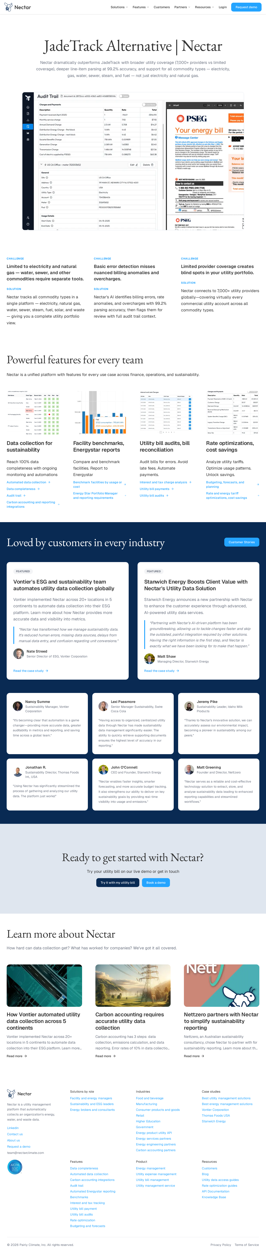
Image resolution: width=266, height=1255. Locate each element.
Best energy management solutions (227, 1105)
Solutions (119, 7)
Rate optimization (82, 1221)
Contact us (15, 1135)
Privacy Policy (221, 1246)
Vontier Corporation (215, 1111)
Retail (140, 1116)
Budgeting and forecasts (87, 1227)
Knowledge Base (214, 1198)
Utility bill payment (83, 1210)
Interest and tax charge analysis (166, 482)
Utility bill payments (157, 489)
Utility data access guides (220, 1181)
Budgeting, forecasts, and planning (232, 484)
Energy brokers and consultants (92, 1111)
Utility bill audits (154, 496)
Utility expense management (156, 1175)
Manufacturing (146, 1105)
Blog (205, 1175)
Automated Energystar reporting (92, 1192)
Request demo (246, 7)
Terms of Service (247, 1246)
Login (223, 7)
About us (13, 1141)
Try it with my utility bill (118, 883)
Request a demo (18, 1147)
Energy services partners (153, 1139)
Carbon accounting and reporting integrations (33, 504)
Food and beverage (150, 1099)
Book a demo (156, 883)
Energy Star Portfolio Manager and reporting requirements (99, 495)
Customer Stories (242, 542)
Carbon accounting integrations (92, 1181)
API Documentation (215, 1192)
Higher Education (148, 1122)
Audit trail (16, 496)
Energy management (150, 1169)
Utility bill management (152, 1181)
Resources (204, 7)
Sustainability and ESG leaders (92, 1105)
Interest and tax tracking (87, 1204)
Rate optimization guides (219, 1186)
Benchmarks (79, 1198)
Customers (162, 7)
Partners (182, 7)
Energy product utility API (154, 1134)
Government (144, 1128)
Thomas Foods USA (216, 1116)
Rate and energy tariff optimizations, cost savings (232, 495)
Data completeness (23, 489)
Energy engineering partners (156, 1145)
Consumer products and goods (158, 1111)
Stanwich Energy (214, 1122)
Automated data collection (29, 482)
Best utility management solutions (226, 1099)
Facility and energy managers (91, 1099)
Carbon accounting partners (155, 1151)
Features (141, 7)
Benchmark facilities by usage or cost (99, 484)
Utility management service (155, 1186)
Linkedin (13, 1129)
